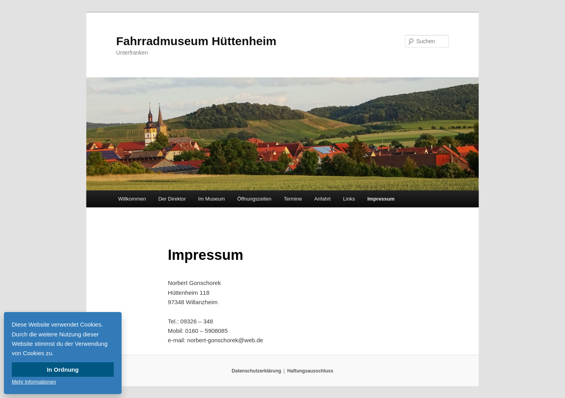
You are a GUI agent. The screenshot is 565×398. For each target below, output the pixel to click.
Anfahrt (322, 199)
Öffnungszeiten (254, 199)
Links (349, 199)
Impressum (380, 199)
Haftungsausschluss (310, 371)
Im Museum (211, 199)
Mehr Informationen (34, 382)
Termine (293, 199)
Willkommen (132, 199)
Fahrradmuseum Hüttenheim (196, 41)
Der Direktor (172, 199)
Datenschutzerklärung (256, 371)
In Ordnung (63, 369)
